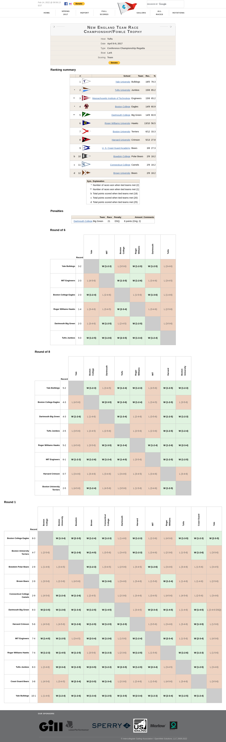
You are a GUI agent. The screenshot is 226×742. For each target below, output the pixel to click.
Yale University (123, 82)
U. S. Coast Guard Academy (116, 148)
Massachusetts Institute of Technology (111, 98)
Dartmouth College (121, 115)
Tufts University (122, 90)
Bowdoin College (121, 156)
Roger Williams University (117, 123)
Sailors (141, 13)
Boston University (121, 131)
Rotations (178, 13)
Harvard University (121, 140)
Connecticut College (120, 165)
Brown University (121, 173)
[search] (161, 4)
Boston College (122, 106)
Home (47, 13)
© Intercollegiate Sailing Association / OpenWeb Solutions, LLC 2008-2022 (154, 738)
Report (84, 13)
